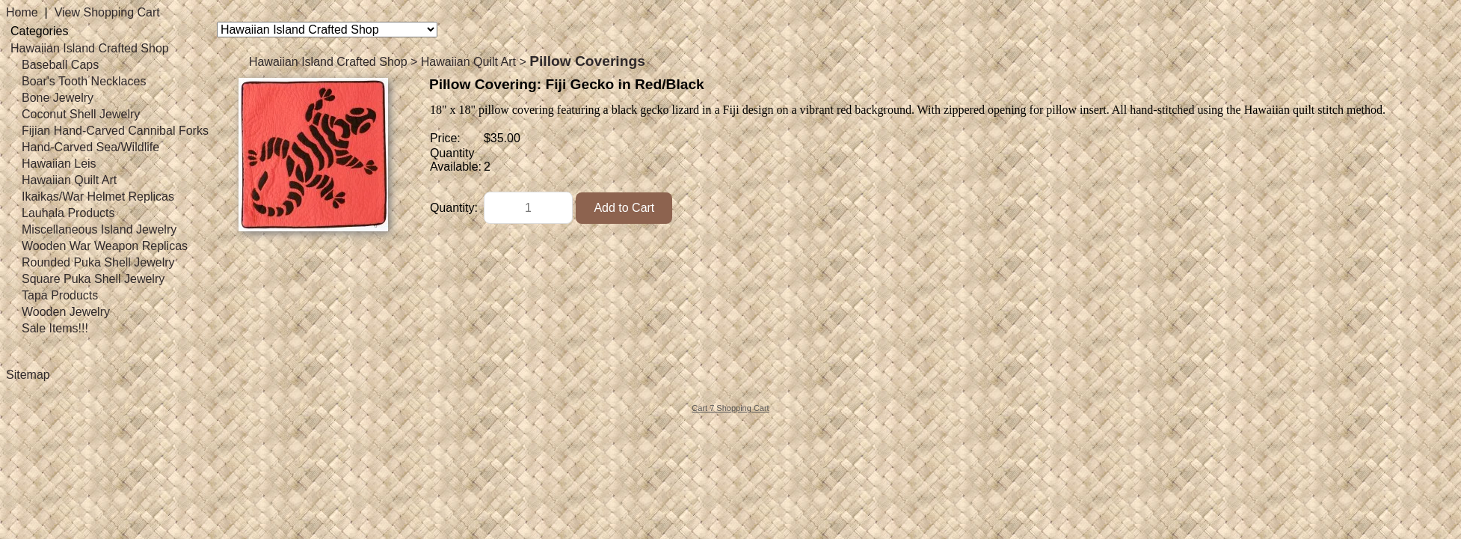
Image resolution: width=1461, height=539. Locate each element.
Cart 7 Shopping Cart (730, 408)
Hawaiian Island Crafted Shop (89, 48)
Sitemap (28, 374)
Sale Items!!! (55, 328)
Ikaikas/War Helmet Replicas (98, 196)
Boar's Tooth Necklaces (84, 81)
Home (22, 12)
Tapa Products (60, 295)
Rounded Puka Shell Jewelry (98, 262)
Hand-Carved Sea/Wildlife (90, 147)
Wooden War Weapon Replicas (105, 246)
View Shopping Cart (107, 12)
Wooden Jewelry (66, 311)
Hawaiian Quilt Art (69, 180)
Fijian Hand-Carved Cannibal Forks (115, 130)
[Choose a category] (327, 29)
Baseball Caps (60, 64)
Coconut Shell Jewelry (81, 114)
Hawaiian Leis (59, 163)
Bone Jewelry (57, 97)
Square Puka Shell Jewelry (93, 278)
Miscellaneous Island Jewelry (99, 229)
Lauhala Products (68, 213)
